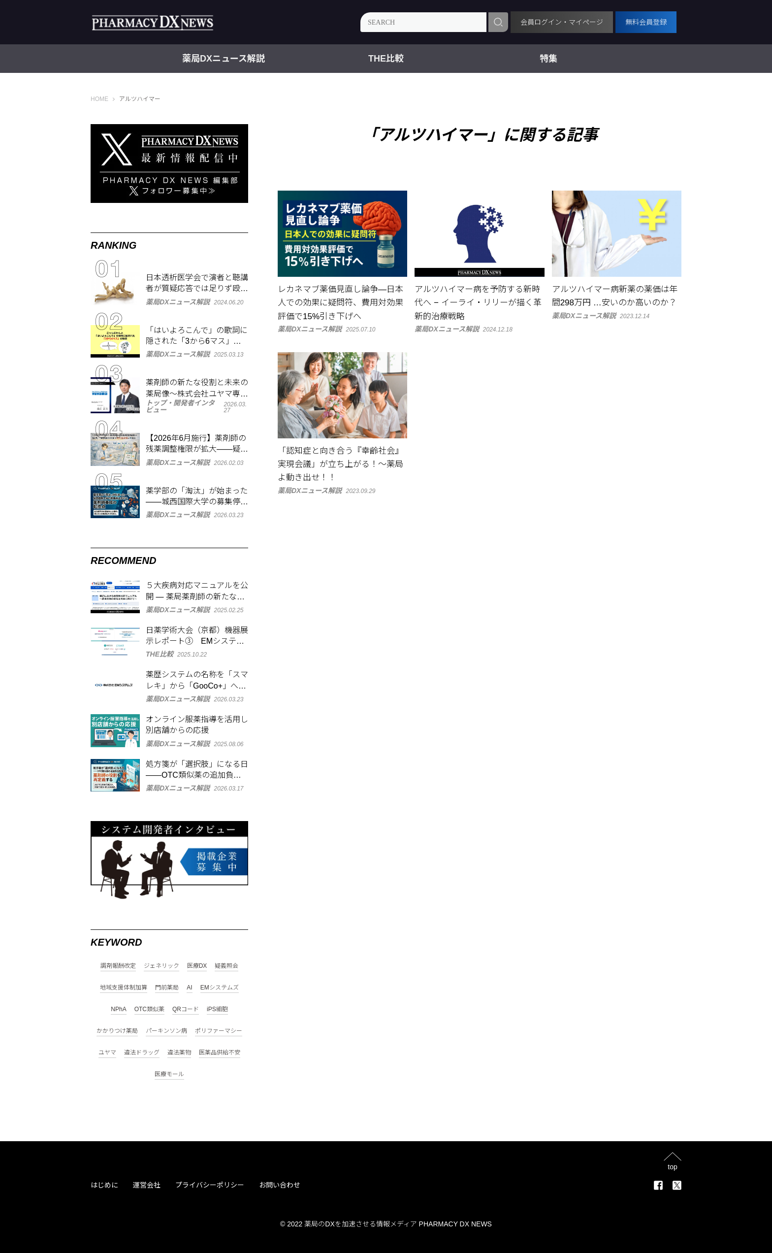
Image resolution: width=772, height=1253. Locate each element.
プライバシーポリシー (209, 1185)
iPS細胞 (217, 1009)
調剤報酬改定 (118, 966)
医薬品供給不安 (219, 1053)
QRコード (185, 1009)
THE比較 (386, 58)
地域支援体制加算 (123, 988)
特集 (548, 58)
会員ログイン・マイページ (561, 22)
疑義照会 (226, 966)
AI (189, 988)
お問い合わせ (279, 1185)
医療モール (169, 1074)
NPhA (118, 1009)
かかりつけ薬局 (117, 1031)
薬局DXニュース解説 (223, 58)
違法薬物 (179, 1053)
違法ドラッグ (142, 1053)
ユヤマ (107, 1053)
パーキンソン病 (166, 1031)
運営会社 (147, 1185)
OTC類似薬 (149, 1009)
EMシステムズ (219, 988)
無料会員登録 (646, 22)
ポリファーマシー (218, 1031)
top (672, 1166)
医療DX (197, 966)
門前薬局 (167, 988)
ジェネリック (161, 966)
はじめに (104, 1185)
